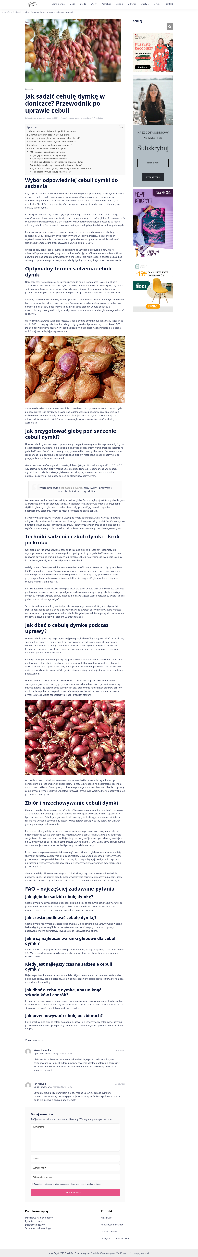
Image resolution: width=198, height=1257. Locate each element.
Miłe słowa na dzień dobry (39, 1217)
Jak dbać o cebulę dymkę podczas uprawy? (50, 145)
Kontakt (169, 4)
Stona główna (58, 4)
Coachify (95, 1253)
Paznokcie (106, 4)
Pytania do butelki (34, 1221)
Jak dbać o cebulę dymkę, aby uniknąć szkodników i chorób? (62, 168)
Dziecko (119, 4)
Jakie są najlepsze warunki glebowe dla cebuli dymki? (59, 162)
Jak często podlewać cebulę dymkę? (50, 158)
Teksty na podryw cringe (38, 1228)
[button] (120, 127)
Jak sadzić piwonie (71, 487)
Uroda (83, 4)
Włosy (93, 4)
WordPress (121, 1253)
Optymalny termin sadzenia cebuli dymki (49, 134)
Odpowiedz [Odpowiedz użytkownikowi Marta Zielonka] (120, 1050)
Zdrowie (132, 4)
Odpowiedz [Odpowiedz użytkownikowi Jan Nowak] (120, 1083)
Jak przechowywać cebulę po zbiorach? (52, 171)
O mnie (157, 4)
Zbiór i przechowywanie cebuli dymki (47, 148)
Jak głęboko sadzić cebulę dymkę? (50, 155)
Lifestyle (145, 4)
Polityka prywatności (139, 1253)
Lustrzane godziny (35, 1224)
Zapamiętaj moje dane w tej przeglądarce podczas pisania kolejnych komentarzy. (67, 1184)
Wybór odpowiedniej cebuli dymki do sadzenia (52, 131)
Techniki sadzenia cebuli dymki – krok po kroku (52, 141)
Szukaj (137, 21)
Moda (72, 4)
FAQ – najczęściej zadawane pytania (47, 151)
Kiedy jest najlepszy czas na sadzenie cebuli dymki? (58, 165)
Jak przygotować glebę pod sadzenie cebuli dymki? (54, 138)
